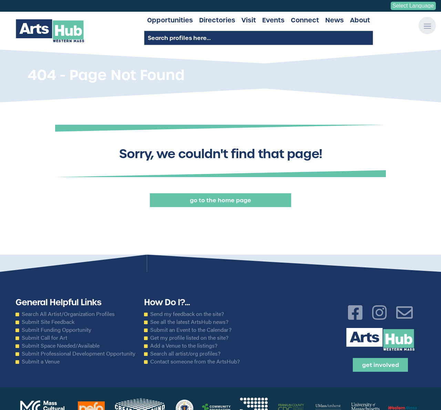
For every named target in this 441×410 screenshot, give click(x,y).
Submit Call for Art (44, 337)
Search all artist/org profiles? (185, 353)
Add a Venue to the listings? (183, 345)
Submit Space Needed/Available (61, 345)
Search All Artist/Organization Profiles (68, 314)
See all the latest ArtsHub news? (189, 322)
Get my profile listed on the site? (189, 337)
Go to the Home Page (220, 200)
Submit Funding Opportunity (56, 329)
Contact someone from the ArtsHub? (195, 361)
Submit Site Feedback (48, 322)
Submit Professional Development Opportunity (78, 353)
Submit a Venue (41, 361)
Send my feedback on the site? (187, 314)
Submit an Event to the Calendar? (191, 329)
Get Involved (380, 365)
